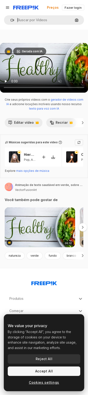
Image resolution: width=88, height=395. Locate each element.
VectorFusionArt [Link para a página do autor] (26, 190)
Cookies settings (44, 382)
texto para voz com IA (44, 108)
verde (35, 255)
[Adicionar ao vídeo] (43, 156)
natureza (15, 255)
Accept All (44, 371)
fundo (53, 255)
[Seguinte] (83, 122)
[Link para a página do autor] (9, 187)
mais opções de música (32, 171)
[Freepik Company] (44, 282)
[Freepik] (26, 7)
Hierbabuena (30, 154)
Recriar (61, 123)
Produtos (46, 299)
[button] (10, 20)
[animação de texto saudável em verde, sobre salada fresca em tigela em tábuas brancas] (40, 227)
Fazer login (73, 7)
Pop (27, 159)
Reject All (44, 359)
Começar (46, 311)
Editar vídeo (23, 123)
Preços (53, 7)
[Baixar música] (53, 156)
